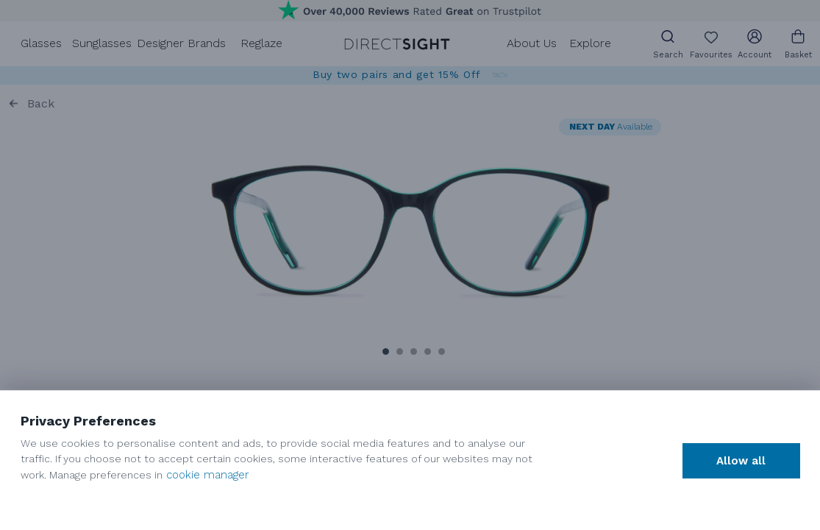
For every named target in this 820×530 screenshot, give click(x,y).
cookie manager (207, 474)
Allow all (741, 460)
